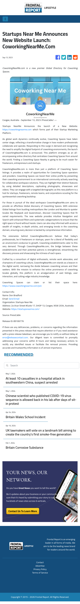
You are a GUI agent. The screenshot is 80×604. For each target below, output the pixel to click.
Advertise (40, 566)
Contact (40, 562)
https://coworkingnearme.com (17, 129)
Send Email (14, 299)
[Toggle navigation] (5, 18)
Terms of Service (40, 573)
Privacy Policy (40, 569)
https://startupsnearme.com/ (25, 309)
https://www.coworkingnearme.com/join (22, 286)
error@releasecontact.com (15, 337)
